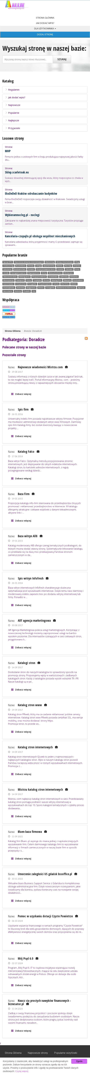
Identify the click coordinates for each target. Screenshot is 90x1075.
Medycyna (68, 273)
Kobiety (18, 291)
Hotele (60, 269)
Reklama (74, 276)
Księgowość (31, 287)
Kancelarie (7, 291)
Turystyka (37, 280)
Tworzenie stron (10, 276)
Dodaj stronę (45, 34)
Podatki (27, 291)
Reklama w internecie (66, 287)
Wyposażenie (33, 273)
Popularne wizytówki (65, 1052)
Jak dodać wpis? (45, 23)
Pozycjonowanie (39, 276)
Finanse (77, 266)
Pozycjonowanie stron (46, 269)
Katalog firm (56, 280)
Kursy (77, 269)
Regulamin (12, 89)
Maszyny (67, 280)
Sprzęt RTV (7, 262)
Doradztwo (53, 276)
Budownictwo (19, 269)
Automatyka (8, 284)
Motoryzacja (8, 280)
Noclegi (68, 266)
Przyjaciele (12, 128)
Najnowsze (12, 105)
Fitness (30, 266)
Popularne (12, 112)
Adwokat (20, 287)
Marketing (49, 262)
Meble (59, 266)
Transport (20, 280)
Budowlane (20, 266)
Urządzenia (21, 284)
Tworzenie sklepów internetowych (29, 262)
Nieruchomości (55, 273)
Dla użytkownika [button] (45, 28)
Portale (31, 269)
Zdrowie (69, 269)
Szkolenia (7, 269)
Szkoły (56, 284)
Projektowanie (45, 284)
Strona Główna (45, 17)
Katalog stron (24, 276)
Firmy (44, 273)
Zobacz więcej (23, 393)
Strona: (45, 153)
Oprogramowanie (18, 273)
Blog (77, 262)
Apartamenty (49, 266)
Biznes (46, 280)
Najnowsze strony (38, 1052)
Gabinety (64, 276)
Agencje (81, 287)
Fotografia (32, 284)
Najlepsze (12, 120)
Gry (33, 291)
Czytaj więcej (21, 1071)
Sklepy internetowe (64, 262)
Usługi (38, 266)
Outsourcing (8, 266)
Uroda (5, 273)
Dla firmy (65, 284)
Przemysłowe (8, 287)
